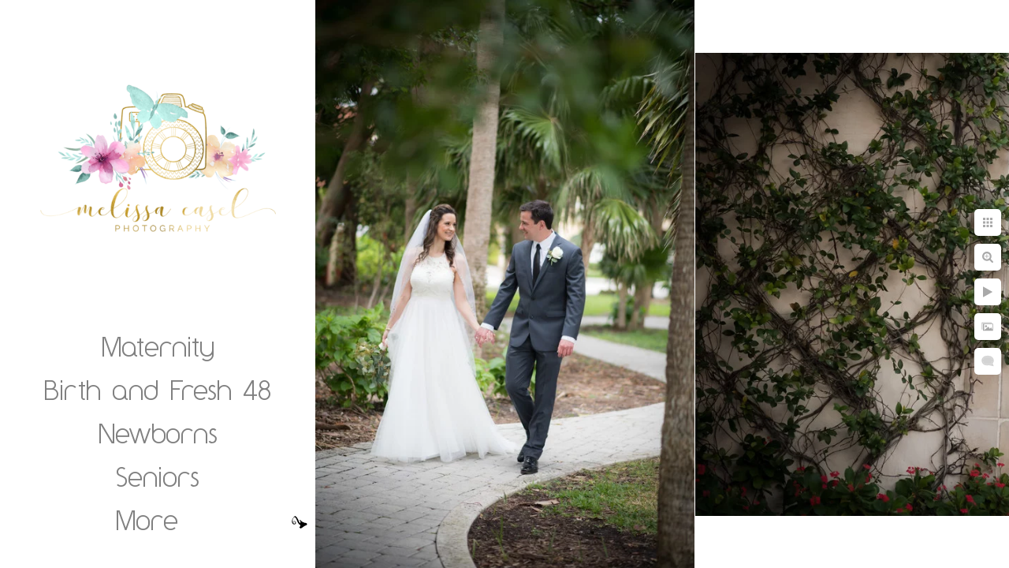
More (147, 520)
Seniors (157, 476)
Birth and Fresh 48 (157, 389)
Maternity (158, 346)
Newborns (158, 433)
